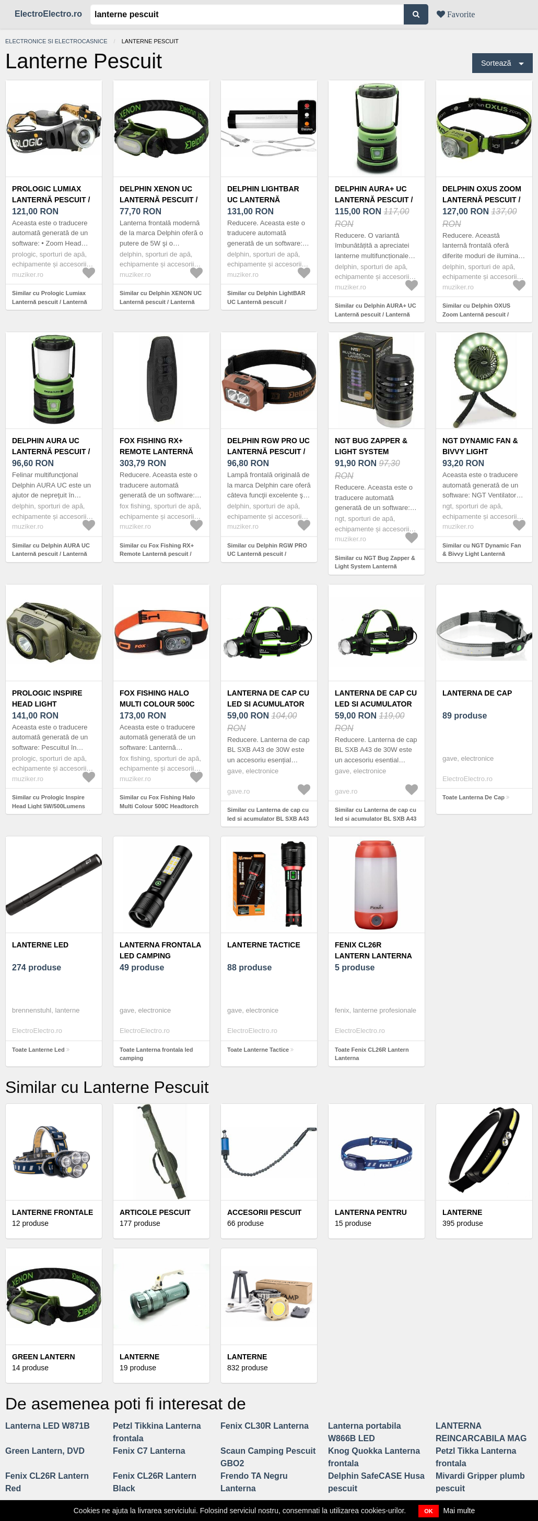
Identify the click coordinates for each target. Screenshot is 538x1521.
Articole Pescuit (155, 1212)
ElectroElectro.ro (48, 13)
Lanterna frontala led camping (160, 950)
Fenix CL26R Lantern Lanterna (373, 950)
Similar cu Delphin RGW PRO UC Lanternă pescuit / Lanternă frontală (267, 554)
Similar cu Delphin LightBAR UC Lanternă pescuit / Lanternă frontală (266, 301)
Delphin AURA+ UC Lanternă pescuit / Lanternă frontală (376, 200)
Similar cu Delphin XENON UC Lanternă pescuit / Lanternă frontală (161, 301)
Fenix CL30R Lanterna (264, 1425)
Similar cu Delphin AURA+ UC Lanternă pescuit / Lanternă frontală (375, 314)
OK (428, 1511)
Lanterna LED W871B (47, 1425)
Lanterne (247, 1357)
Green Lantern (43, 1357)
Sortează (496, 63)
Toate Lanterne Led (38, 1050)
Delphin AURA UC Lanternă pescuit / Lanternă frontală (53, 451)
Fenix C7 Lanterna (149, 1450)
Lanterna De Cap (477, 693)
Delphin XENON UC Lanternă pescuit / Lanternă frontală (161, 200)
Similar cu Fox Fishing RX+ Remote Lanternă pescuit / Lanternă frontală (157, 554)
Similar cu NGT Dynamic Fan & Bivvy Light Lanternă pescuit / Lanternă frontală (481, 554)
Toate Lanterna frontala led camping (156, 1054)
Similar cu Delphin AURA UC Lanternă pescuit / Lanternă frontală (51, 554)
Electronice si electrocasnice (56, 41)
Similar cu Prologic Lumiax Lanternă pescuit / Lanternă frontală (49, 301)
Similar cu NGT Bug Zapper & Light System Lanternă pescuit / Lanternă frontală (375, 566)
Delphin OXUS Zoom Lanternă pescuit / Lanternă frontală (483, 200)
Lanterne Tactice (263, 945)
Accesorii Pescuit (264, 1212)
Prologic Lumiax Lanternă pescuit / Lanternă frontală (53, 200)
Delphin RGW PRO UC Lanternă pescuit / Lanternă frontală (268, 451)
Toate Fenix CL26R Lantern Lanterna (372, 1054)
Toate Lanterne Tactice (258, 1050)
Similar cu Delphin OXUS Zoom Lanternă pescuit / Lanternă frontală (476, 314)
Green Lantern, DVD (45, 1450)
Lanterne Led (40, 945)
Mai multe (459, 1510)
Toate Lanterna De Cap (473, 797)
